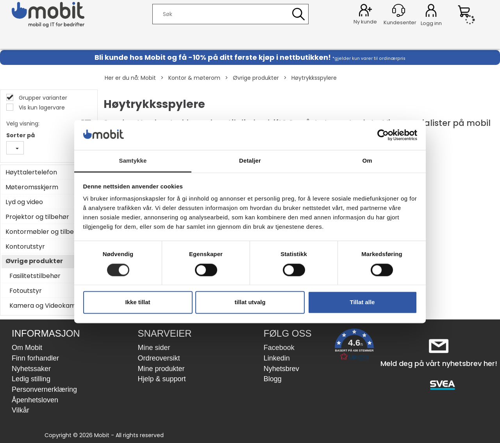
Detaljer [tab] (250, 161)
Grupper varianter (42, 98)
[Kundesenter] (398, 10)
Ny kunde (365, 21)
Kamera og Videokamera (47, 305)
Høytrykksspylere (314, 78)
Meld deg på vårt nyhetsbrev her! (438, 363)
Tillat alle (362, 302)
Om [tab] (367, 161)
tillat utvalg (249, 302)
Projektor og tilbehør (37, 217)
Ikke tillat (137, 302)
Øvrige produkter (256, 78)
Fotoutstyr (25, 291)
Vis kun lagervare (41, 107)
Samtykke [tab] (133, 161)
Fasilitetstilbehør (35, 276)
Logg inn (431, 12)
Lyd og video (24, 202)
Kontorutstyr (25, 246)
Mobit (148, 78)
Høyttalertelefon (31, 172)
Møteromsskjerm (31, 187)
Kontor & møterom (194, 78)
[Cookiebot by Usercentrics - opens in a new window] (383, 135)
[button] (354, 346)
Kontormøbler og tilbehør (44, 232)
